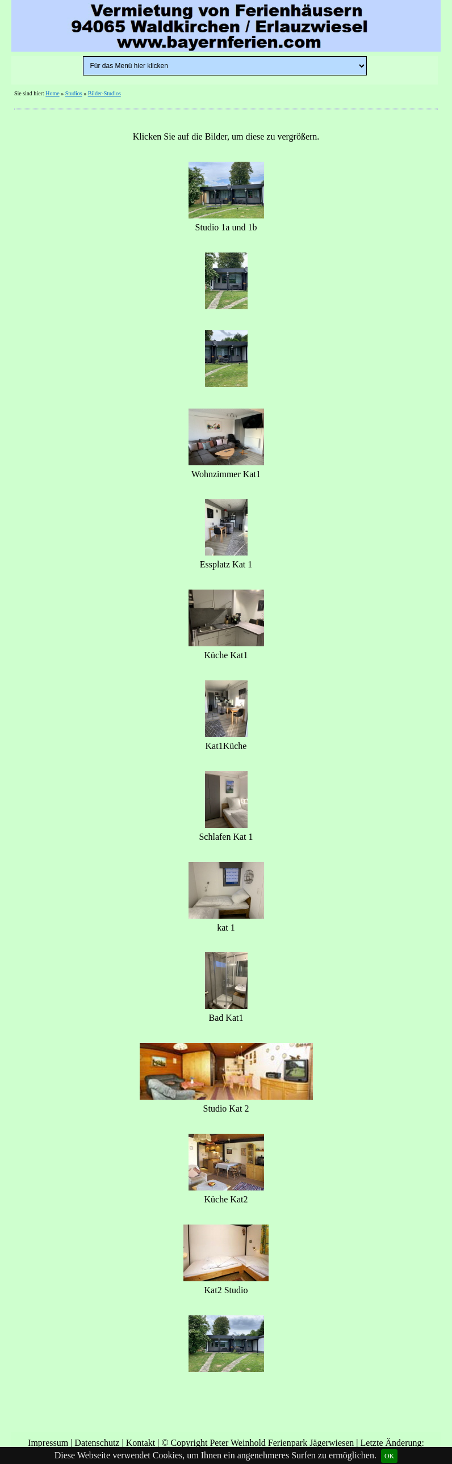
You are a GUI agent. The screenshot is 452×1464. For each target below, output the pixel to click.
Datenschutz (96, 1443)
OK (389, 1456)
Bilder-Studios (104, 93)
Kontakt (141, 1443)
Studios (73, 93)
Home (52, 93)
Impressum (48, 1443)
